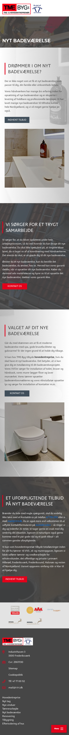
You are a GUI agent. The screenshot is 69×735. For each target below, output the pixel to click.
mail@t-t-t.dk (15, 521)
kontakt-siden (43, 525)
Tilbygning (8, 720)
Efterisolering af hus (13, 723)
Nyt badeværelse (11, 712)
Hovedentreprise (11, 697)
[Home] (23, 7)
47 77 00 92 (53, 27)
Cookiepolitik (16, 675)
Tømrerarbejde (10, 708)
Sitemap (13, 668)
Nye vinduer (8, 705)
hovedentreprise (44, 357)
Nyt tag (6, 701)
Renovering (8, 716)
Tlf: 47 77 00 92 (17, 681)
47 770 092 (52, 517)
